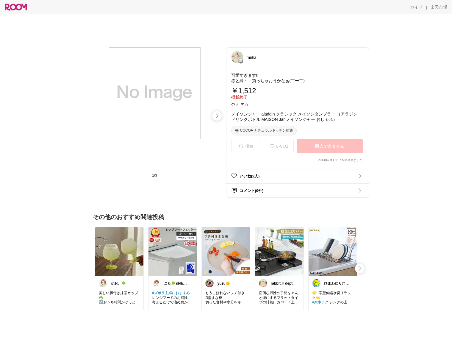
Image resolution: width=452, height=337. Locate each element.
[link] (119, 251)
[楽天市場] (439, 7)
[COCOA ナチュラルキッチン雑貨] (264, 130)
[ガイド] (416, 7)
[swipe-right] (217, 116)
